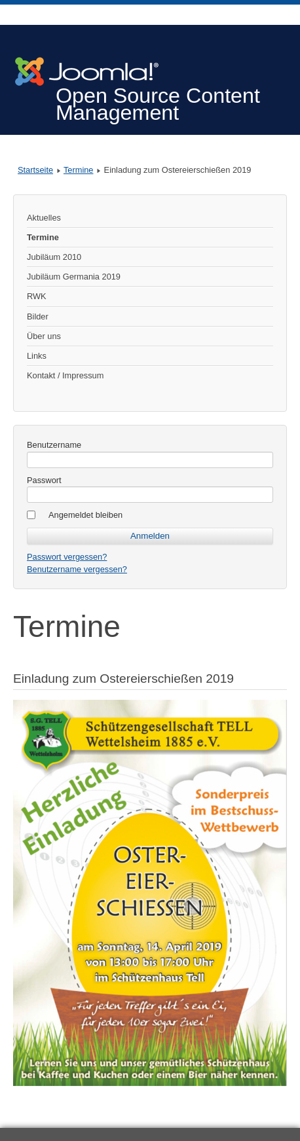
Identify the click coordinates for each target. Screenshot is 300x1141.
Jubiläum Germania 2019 (74, 276)
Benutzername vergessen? (77, 569)
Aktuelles (44, 218)
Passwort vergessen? (67, 557)
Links (37, 356)
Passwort (44, 480)
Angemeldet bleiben (85, 515)
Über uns (44, 336)
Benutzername (54, 445)
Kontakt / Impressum (65, 375)
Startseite (35, 170)
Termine (79, 170)
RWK (37, 296)
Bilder (37, 316)
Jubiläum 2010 (54, 257)
